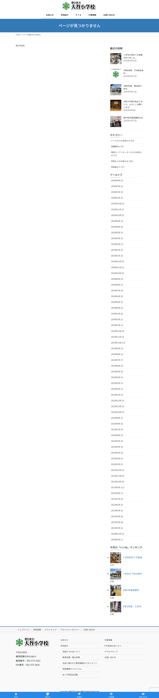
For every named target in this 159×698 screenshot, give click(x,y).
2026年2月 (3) (117, 192)
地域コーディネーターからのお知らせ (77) (126, 154)
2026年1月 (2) (117, 197)
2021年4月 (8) (117, 516)
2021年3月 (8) (117, 522)
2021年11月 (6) (117, 475)
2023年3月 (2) (117, 383)
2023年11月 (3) (117, 336)
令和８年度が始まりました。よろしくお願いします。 (133, 104)
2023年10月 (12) (118, 342)
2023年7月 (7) (117, 360)
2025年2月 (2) (117, 249)
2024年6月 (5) (117, 296)
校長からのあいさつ (71, 651)
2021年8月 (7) (117, 493)
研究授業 (37, 629)
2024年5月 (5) (117, 302)
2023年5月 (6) (117, 371)
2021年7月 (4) (117, 499)
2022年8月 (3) (117, 423)
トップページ (23, 629)
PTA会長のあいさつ (112, 645)
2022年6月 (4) (117, 435)
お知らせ (64, 640)
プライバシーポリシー (70, 629)
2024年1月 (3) (117, 325)
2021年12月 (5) (117, 470)
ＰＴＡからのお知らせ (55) (122, 140)
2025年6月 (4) (117, 226)
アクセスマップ (111, 651)
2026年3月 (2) (117, 186)
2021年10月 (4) (117, 481)
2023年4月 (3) (117, 377)
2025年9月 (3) (117, 221)
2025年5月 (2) (117, 232)
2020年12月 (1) (117, 533)
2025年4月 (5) (117, 238)
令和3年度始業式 (131, 590)
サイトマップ (50, 629)
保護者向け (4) (117, 146)
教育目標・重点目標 (71, 657)
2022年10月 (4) (117, 412)
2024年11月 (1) (117, 267)
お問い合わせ (89, 629)
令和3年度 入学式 (132, 606)
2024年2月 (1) (117, 319)
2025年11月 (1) (117, 209)
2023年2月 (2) (117, 388)
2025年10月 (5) (117, 215)
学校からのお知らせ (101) (122, 161)
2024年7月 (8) (117, 290)
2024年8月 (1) (117, 284)
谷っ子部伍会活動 (70, 674)
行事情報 (108, 640)
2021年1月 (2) (117, 528)
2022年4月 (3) (117, 446)
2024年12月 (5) (117, 261)
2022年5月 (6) (117, 441)
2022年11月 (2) (117, 406)
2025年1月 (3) (117, 255)
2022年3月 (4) (117, 452)
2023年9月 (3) (117, 348)
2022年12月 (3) (117, 400)
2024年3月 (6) (117, 313)
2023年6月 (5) (117, 365)
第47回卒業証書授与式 (133, 117)
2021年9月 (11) (117, 487)
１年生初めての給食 (132, 557)
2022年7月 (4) (117, 429)
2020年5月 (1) (117, 539)
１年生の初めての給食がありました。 (133, 56)
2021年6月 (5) (117, 504)
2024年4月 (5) (117, 307)
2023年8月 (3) (117, 354)
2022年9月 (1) (117, 417)
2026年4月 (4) (117, 180)
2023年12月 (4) (117, 331)
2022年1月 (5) (117, 464)
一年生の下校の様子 (132, 573)
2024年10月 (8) (117, 273)
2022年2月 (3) (117, 458)
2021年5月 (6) (117, 510)
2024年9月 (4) (117, 279)
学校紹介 (64, 645)
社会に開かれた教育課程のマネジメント (79, 663)
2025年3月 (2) (117, 244)
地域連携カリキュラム (72, 668)
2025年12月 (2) (117, 203)
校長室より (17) (118, 167)
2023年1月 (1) (117, 394)
